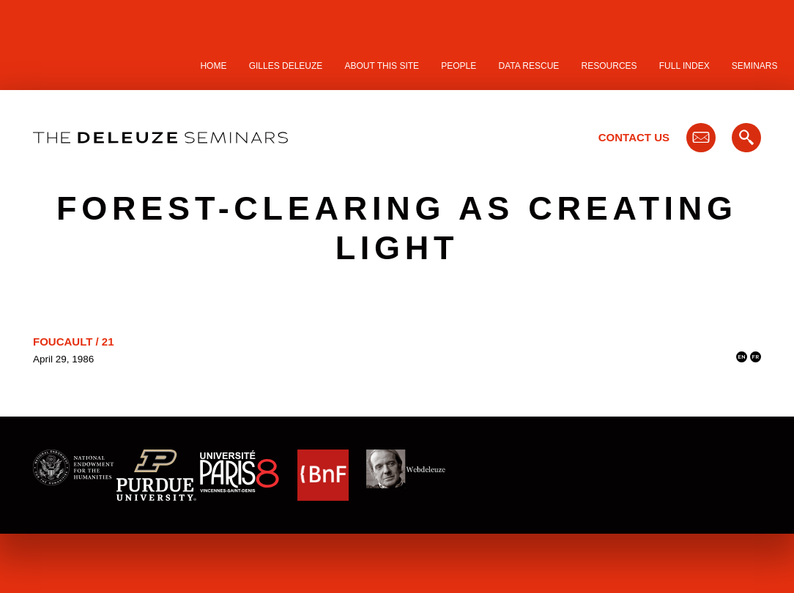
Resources (609, 66)
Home (213, 66)
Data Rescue (528, 66)
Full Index (684, 66)
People (458, 66)
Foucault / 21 (73, 341)
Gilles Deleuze (286, 66)
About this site (382, 66)
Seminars (755, 66)
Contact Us (633, 137)
